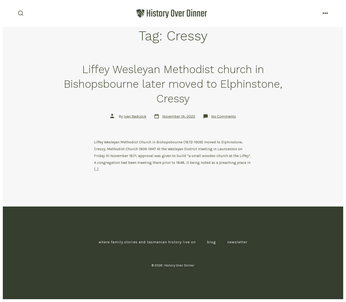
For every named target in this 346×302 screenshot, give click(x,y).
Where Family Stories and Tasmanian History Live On (147, 242)
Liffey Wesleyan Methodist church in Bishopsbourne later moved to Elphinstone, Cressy (173, 84)
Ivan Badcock (135, 116)
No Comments (223, 116)
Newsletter (237, 242)
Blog (211, 242)
